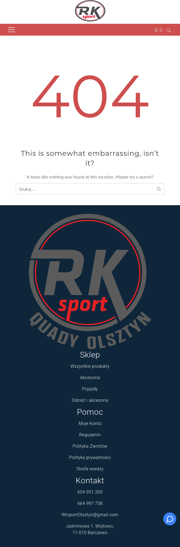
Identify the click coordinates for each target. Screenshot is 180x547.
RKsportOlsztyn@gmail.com (90, 514)
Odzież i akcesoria (90, 400)
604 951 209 (89, 492)
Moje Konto (89, 423)
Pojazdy (90, 388)
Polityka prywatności (90, 457)
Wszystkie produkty (89, 366)
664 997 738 (89, 503)
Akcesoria (90, 377)
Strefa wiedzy (90, 468)
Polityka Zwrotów (90, 446)
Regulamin (90, 434)
